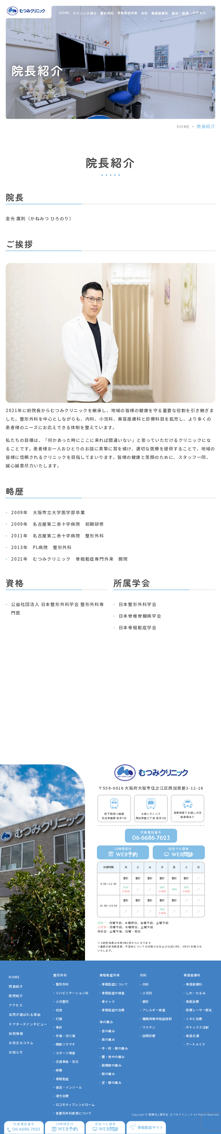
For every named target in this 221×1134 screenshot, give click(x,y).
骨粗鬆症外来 (127, 12)
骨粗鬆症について (115, 984)
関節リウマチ (65, 1044)
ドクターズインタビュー (28, 1024)
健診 (146, 1001)
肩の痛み (108, 1039)
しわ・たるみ (195, 993)
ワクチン (149, 1027)
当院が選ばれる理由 (25, 1014)
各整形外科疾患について (74, 1113)
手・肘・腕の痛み (115, 1048)
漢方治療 (62, 1095)
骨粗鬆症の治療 (113, 1010)
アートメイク (195, 1044)
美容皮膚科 (194, 984)
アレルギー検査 (154, 1010)
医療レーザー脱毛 (199, 1010)
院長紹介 (16, 986)
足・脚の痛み (111, 1082)
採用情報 (16, 1033)
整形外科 (62, 984)
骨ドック (108, 1001)
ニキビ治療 (194, 1018)
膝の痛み (108, 1073)
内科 (146, 984)
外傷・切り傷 (65, 1035)
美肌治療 (192, 1001)
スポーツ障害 (65, 1053)
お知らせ (16, 1052)
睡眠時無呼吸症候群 (157, 1018)
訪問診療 (149, 1035)
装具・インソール (69, 1087)
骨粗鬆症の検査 (113, 993)
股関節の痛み (111, 1065)
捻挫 (59, 1010)
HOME (64, 12)
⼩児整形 (62, 1001)
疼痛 (59, 1070)
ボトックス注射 (197, 1027)
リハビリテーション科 (72, 993)
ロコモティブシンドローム (75, 1104)
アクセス (199, 12)
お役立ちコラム (21, 1042)
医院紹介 (16, 995)
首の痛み (108, 1031)
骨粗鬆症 (62, 1078)
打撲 (59, 1018)
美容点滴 (192, 1035)
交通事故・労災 (67, 1061)
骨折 (59, 1027)
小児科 (147, 993)
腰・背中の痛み (113, 1056)
